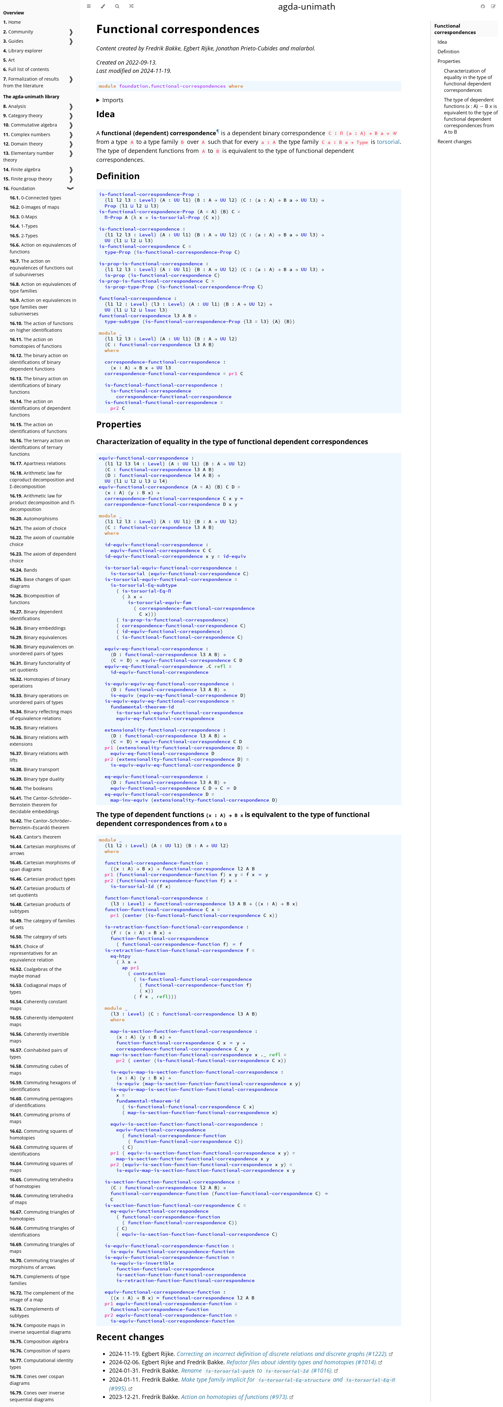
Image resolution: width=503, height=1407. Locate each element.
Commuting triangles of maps (42, 1247)
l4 (136, 464)
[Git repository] (483, 6)
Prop (110, 206)
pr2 (114, 408)
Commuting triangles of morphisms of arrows (42, 1263)
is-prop (115, 275)
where (236, 86)
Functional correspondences (455, 28)
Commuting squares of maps (41, 1166)
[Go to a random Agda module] (131, 6)
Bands (23, 570)
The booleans (31, 788)
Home (12, 22)
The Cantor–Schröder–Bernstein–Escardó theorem (41, 824)
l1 (110, 200)
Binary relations (34, 728)
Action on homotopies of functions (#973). (234, 1397)
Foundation (19, 188)
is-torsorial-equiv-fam (159, 602)
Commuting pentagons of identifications (41, 1101)
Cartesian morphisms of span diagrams (42, 865)
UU (177, 200)
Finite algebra (21, 169)
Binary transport (34, 769)
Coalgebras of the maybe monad (36, 972)
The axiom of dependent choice (43, 557)
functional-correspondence (135, 298)
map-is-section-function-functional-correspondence (181, 1031)
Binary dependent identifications (36, 615)
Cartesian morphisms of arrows (42, 849)
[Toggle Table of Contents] (89, 6)
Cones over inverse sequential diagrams (37, 1396)
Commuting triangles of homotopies (42, 1215)
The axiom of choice (38, 528)
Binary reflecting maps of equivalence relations (41, 714)
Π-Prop (113, 217)
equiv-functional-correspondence (143, 458)
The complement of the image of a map (42, 1296)
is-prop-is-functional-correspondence (151, 264)
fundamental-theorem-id (142, 707)
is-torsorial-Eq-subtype (143, 585)
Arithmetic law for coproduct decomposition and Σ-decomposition (42, 479)
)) (217, 217)
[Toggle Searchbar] (117, 6)
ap (125, 968)
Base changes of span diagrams (40, 582)
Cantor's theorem (35, 837)
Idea (442, 42)
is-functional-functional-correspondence (161, 385)
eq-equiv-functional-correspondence (154, 776)
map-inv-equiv (129, 800)
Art (9, 60)
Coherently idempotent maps (41, 1021)
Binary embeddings (38, 628)
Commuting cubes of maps (39, 1069)
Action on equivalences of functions (43, 248)
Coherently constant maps (38, 1004)
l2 (119, 200)
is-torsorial (127, 573)
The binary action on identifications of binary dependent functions (39, 362)
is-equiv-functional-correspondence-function (167, 1246)
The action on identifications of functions (38, 427)
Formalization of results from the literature (31, 82)
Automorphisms (34, 518)
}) (292, 321)
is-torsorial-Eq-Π (146, 591)
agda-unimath (307, 6)
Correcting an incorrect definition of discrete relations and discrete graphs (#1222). (282, 1354)
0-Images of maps (34, 207)
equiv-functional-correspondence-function (162, 1292)
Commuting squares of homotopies (41, 1134)
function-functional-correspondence (154, 898)
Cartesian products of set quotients (40, 891)
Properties (449, 61)
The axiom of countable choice (42, 540)
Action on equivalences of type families (43, 287)
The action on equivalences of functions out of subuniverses (41, 267)
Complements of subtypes (34, 1312)
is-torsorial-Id (132, 886)
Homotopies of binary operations (40, 682)
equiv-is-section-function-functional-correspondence (184, 1124)
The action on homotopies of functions (36, 342)
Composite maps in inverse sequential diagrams (40, 1328)
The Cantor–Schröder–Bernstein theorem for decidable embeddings (41, 804)
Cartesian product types (42, 879)
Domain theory (23, 144)
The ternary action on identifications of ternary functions (40, 447)
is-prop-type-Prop (129, 287)
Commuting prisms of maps (40, 1118)
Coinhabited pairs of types (39, 1053)
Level (146, 200)
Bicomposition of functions (35, 599)
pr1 (233, 373)
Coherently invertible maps (39, 1037)
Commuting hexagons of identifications (43, 1085)
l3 (128, 200)
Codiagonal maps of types (38, 988)
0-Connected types (35, 198)
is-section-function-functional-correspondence (169, 1182)
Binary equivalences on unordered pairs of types (42, 650)
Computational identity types (41, 1363)
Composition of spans (40, 1351)
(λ (133, 217)
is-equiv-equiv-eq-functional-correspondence (167, 684)
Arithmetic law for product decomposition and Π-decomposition (42, 502)
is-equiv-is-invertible (142, 1263)
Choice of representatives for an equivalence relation (33, 953)
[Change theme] (103, 6)
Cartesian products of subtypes (40, 907)
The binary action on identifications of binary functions (39, 385)
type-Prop (118, 252)
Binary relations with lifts (39, 756)
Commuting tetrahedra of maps (41, 1198)
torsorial (388, 141)
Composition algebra (39, 1341)
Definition (448, 51)
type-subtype (122, 321)
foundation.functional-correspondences (172, 86)
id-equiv (234, 556)
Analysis (14, 106)
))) (152, 614)
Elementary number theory (28, 156)
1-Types (24, 226)
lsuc (150, 310)
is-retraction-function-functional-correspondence (174, 927)
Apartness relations (38, 463)
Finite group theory (27, 179)
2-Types (24, 236)
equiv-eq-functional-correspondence (154, 649)
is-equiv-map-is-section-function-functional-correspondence (194, 1072)
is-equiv (121, 695)
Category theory (22, 115)
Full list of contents (26, 69)
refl (220, 666)
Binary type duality (37, 779)
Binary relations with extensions (39, 740)
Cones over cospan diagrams (37, 1379)
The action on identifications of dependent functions (40, 408)
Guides (13, 41)
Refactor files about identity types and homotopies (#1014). (301, 1362)
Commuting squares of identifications (41, 1150)
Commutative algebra (30, 125)
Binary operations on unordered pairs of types (39, 698)
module (107, 86)
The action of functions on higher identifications (41, 326)
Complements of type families (40, 1279)
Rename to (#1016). (257, 1370)
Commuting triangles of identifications (42, 1231)
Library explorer (23, 51)
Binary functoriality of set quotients (40, 666)
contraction (149, 973)
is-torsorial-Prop (175, 217)
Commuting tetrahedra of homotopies (41, 1182)
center (133, 915)
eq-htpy (120, 956)
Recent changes (455, 141)
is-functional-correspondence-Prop (146, 194)
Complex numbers (26, 134)
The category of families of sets (42, 924)
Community (18, 32)
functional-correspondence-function (154, 863)
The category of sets (38, 937)
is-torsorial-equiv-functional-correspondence (168, 568)
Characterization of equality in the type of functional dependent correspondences (468, 80)
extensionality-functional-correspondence (162, 730)
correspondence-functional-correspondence (162, 362)
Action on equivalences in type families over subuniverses (43, 307)
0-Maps (23, 217)
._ (263, 1055)
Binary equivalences (38, 637)
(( (113, 869)
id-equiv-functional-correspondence (154, 545)
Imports (113, 100)
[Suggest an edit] (493, 6)
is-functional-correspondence (139, 229)
